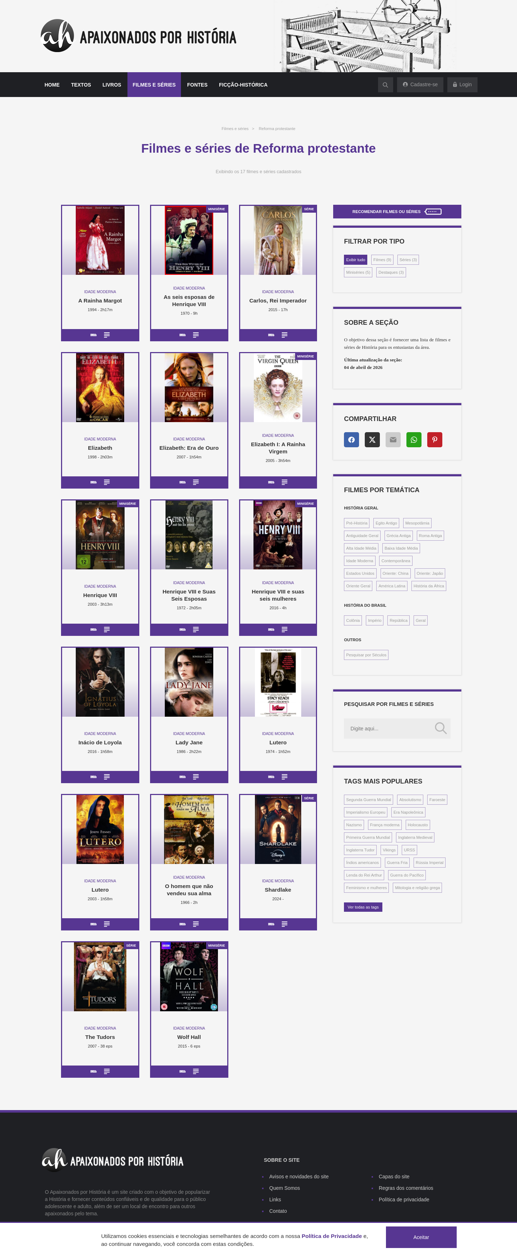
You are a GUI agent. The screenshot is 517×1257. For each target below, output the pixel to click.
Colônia (353, 620)
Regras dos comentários (406, 1188)
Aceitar (421, 1237)
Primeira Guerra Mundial (368, 837)
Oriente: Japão (430, 573)
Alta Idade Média (361, 548)
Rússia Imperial (429, 862)
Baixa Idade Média (401, 548)
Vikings (389, 850)
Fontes (197, 85)
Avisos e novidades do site (299, 1176)
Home (52, 85)
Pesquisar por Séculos (366, 655)
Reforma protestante (277, 128)
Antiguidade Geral (362, 535)
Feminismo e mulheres (366, 888)
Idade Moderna (359, 561)
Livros (112, 85)
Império (374, 620)
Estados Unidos (360, 573)
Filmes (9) (382, 260)
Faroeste (437, 800)
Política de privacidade (404, 1199)
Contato (278, 1211)
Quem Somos (284, 1188)
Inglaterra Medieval (415, 837)
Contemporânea (395, 561)
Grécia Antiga (399, 535)
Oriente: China (396, 573)
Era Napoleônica (408, 812)
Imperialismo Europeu (365, 812)
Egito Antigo (386, 523)
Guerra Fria (397, 862)
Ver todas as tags (363, 907)
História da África (429, 586)
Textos (81, 85)
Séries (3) (408, 260)
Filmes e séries (154, 85)
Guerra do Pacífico (407, 875)
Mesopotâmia (417, 523)
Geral (420, 620)
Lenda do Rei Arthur (364, 875)
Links (275, 1199)
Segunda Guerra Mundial (368, 800)
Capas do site (394, 1176)
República (398, 620)
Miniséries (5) (358, 272)
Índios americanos (362, 862)
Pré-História (356, 523)
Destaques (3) (391, 272)
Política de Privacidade (332, 1236)
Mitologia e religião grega (417, 888)
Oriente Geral (358, 586)
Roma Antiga (430, 535)
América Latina (391, 586)
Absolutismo (410, 800)
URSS (409, 850)
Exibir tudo (355, 260)
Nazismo (354, 825)
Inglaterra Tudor (360, 850)
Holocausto (418, 825)
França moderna (385, 825)
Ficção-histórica (243, 85)
